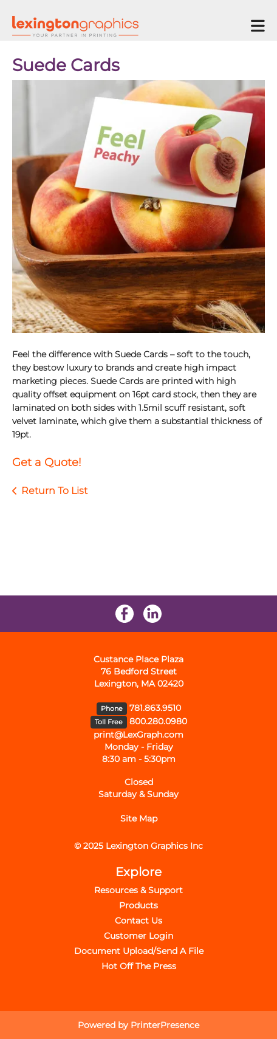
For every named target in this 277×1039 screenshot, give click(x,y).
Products (138, 905)
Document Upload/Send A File (138, 950)
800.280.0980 (158, 721)
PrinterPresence (165, 1025)
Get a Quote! (46, 462)
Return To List (54, 490)
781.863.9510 (155, 707)
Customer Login (138, 935)
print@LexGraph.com (138, 734)
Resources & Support (138, 890)
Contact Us (138, 920)
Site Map (138, 818)
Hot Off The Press (138, 966)
